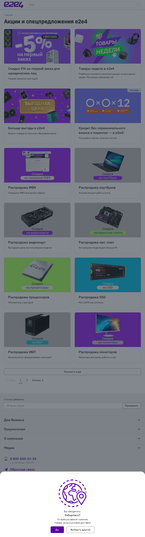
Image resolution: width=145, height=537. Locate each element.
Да (57, 529)
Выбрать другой (80, 529)
